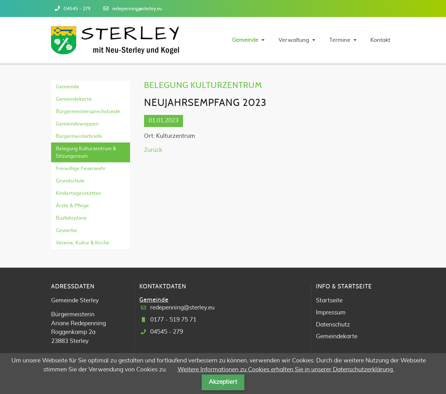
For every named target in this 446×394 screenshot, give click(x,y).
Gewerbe (66, 230)
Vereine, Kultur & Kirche (82, 242)
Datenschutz (333, 325)
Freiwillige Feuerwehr (81, 168)
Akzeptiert (223, 382)
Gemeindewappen (77, 123)
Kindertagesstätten (78, 193)
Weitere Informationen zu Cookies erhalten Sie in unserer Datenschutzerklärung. (285, 370)
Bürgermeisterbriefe (79, 136)
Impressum (331, 313)
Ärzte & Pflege (72, 205)
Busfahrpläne (71, 218)
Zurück (153, 150)
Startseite (329, 301)
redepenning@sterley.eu (137, 8)
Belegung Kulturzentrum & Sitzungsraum (86, 152)
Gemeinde (67, 86)
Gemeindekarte (74, 99)
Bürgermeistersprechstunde (88, 111)
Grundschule (70, 180)
